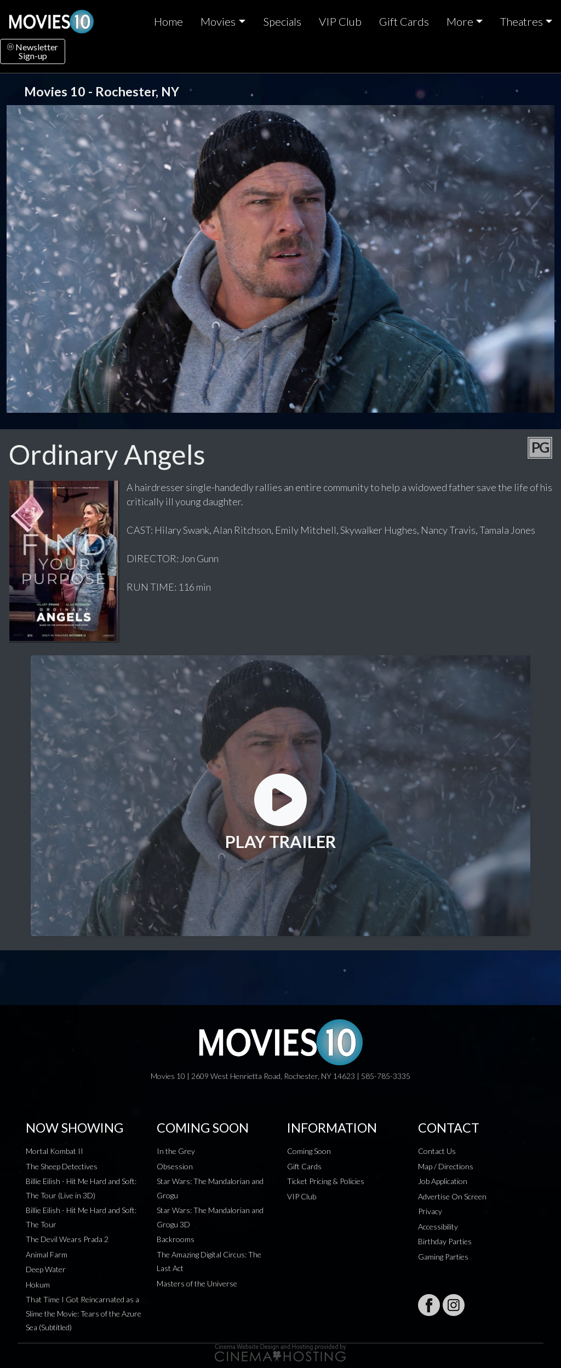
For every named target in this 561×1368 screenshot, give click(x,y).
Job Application (442, 1181)
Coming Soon (309, 1151)
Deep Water (46, 1269)
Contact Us (437, 1151)
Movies (218, 21)
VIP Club (340, 21)
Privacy (430, 1211)
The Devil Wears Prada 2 (67, 1239)
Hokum (38, 1284)
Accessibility (438, 1226)
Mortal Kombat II (54, 1151)
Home (168, 21)
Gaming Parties (443, 1256)
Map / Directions (445, 1166)
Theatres (521, 21)
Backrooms (175, 1239)
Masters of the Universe (197, 1283)
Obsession (175, 1166)
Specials (282, 21)
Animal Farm (46, 1254)
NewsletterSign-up (32, 51)
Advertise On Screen (452, 1196)
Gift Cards (404, 21)
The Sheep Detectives (62, 1166)
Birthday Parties (445, 1241)
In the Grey (176, 1151)
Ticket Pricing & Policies (325, 1181)
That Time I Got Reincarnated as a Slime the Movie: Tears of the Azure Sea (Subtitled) (83, 1313)
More (459, 21)
